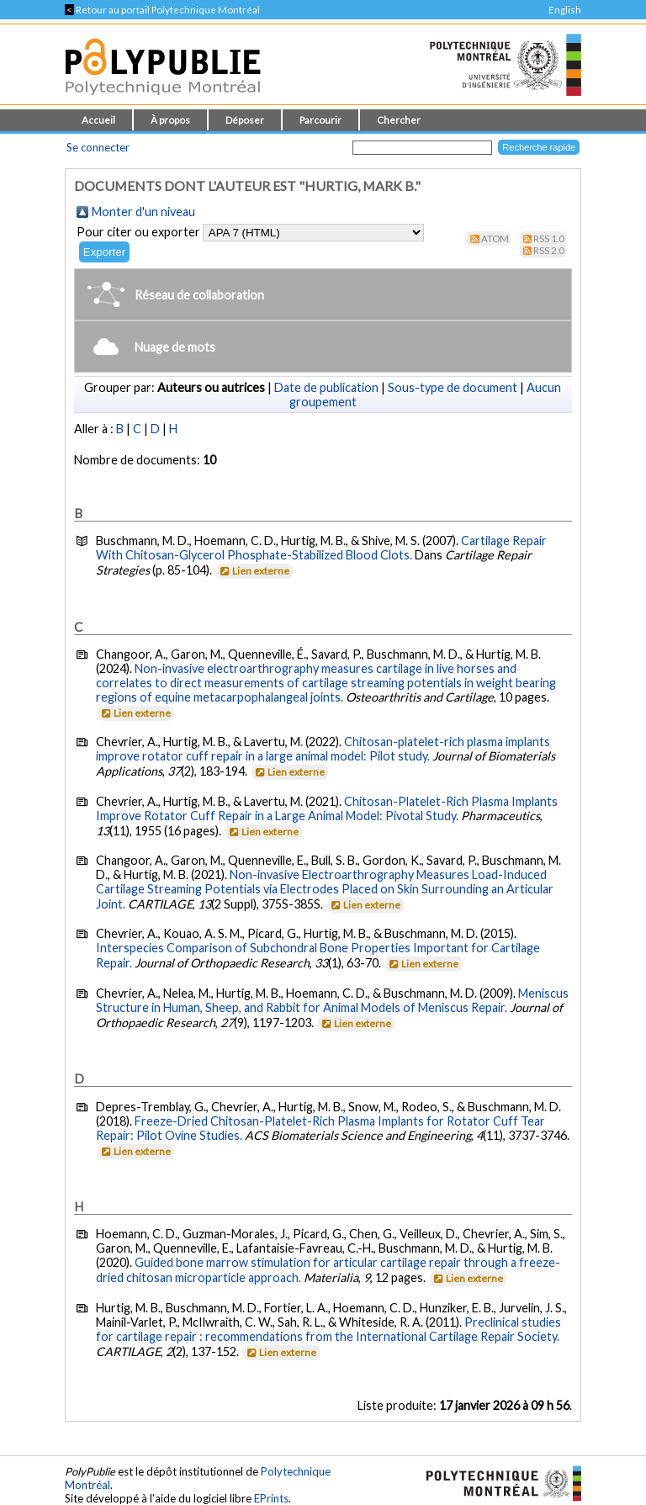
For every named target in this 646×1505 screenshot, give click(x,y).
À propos (170, 119)
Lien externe (253, 570)
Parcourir (320, 119)
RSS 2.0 (548, 250)
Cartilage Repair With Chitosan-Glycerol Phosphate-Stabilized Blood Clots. (321, 547)
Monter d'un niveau (143, 211)
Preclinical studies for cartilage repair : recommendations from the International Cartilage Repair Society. (328, 1329)
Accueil (98, 119)
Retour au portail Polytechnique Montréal (162, 9)
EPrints (271, 1498)
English (564, 9)
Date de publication (326, 387)
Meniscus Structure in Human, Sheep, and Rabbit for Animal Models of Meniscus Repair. (332, 1000)
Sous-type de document (452, 387)
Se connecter (98, 147)
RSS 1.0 (548, 238)
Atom (495, 238)
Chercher (399, 119)
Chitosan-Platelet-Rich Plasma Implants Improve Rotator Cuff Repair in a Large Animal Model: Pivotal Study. (327, 808)
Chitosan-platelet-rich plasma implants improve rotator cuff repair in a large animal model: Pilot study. (323, 748)
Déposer (244, 119)
